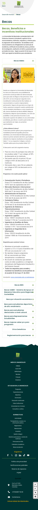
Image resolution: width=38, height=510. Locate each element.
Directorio (18, 380)
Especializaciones (18, 392)
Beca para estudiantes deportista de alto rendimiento (18, 305)
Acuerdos (18, 431)
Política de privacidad (19, 462)
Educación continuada (18, 400)
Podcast (18, 377)
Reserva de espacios (19, 469)
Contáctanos (16, 497)
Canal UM (18, 368)
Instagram (16, 455)
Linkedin (20, 455)
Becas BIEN (19, 285)
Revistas (18, 374)
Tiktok (24, 455)
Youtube (28, 455)
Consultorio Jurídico (18, 409)
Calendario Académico (18, 444)
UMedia (18, 366)
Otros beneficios (19, 329)
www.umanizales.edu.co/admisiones (22, 277)
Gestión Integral (18, 434)
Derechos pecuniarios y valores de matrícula (18, 437)
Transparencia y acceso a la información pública (18, 422)
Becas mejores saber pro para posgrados (16, 323)
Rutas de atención (18, 447)
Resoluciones (18, 428)
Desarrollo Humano (8, 14)
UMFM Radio (17, 371)
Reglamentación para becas (19, 335)
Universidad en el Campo (18, 406)
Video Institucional (18, 403)
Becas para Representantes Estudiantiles (15, 317)
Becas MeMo (19, 61)
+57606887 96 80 (17, 492)
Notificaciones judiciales (19, 465)
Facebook (8, 455)
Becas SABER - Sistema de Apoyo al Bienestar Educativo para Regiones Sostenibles (18, 292)
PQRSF (19, 473)
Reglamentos (18, 425)
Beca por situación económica (19, 299)
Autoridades (18, 418)
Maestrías (18, 395)
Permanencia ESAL (18, 441)
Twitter (12, 455)
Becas (18, 14)
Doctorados (18, 397)
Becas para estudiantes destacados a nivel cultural (15, 311)
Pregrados (18, 389)
